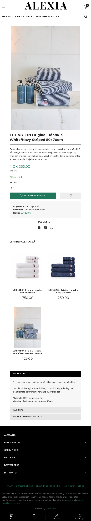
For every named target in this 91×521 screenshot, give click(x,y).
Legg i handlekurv (33, 195)
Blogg (81, 486)
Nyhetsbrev (69, 486)
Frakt (10, 486)
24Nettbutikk (51, 508)
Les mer (70, 500)
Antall (13, 183)
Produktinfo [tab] (20, 374)
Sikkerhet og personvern (48, 486)
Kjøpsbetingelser (24, 486)
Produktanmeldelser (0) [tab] (26, 417)
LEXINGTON (26, 213)
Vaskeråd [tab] (18, 410)
